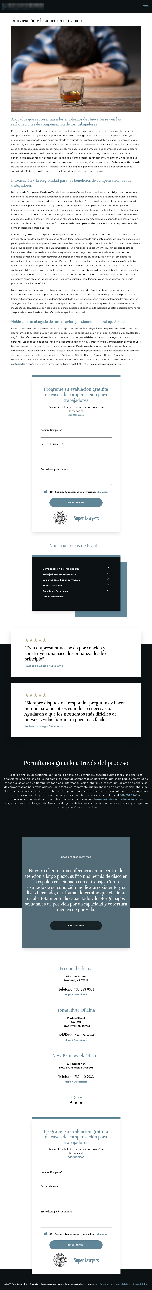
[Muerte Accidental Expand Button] (107, 584)
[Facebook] (71, 1102)
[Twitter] (76, 1102)
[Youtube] (81, 1102)
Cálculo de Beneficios (55, 591)
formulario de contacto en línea (115, 799)
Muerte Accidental (53, 585)
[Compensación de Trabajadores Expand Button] (107, 567)
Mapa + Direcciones (76, 994)
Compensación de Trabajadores (61, 569)
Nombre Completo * (51, 429)
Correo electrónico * (52, 444)
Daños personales (53, 596)
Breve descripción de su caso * (57, 469)
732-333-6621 (84, 989)
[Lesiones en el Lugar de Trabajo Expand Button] (107, 579)
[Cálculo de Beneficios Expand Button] (107, 590)
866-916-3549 (76, 414)
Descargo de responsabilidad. (115, 1284)
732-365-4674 (84, 1035)
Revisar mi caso (76, 502)
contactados (18, 364)
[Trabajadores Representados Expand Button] (107, 573)
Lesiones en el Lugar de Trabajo (61, 580)
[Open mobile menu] (145, 6)
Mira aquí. (102, 492)
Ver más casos (76, 925)
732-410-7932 (84, 1076)
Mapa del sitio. (140, 1284)
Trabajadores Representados (59, 574)
